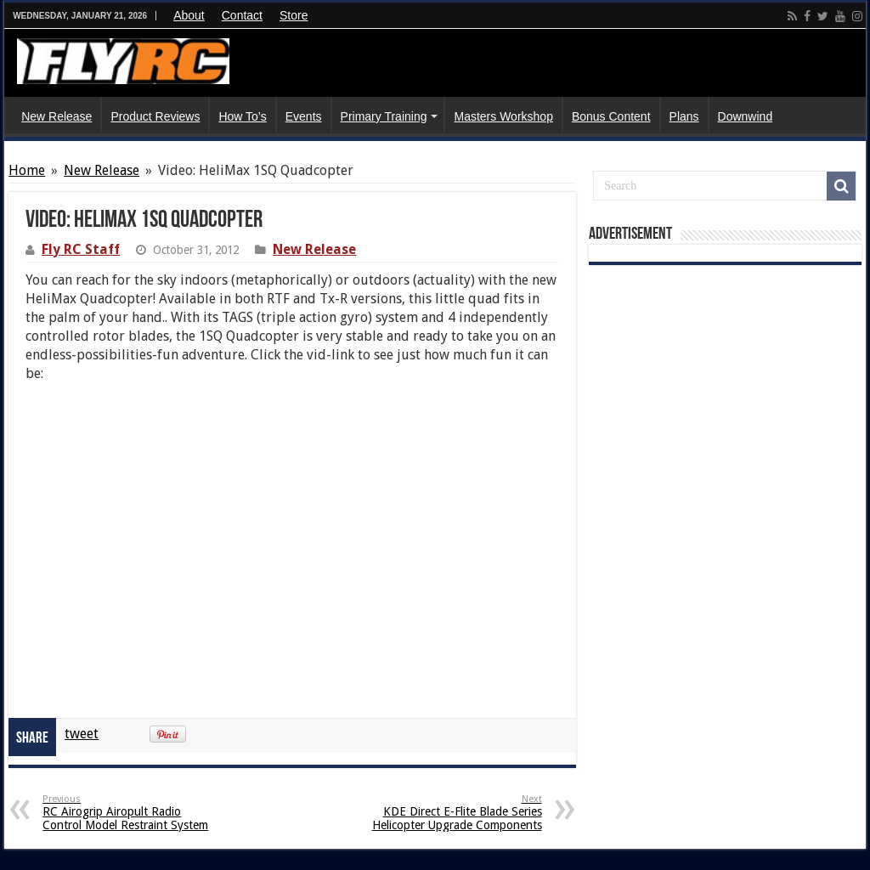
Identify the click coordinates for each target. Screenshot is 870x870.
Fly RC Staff (81, 249)
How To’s (242, 116)
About (189, 15)
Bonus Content (611, 116)
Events (303, 116)
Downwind (745, 116)
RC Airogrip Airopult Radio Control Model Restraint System (129, 813)
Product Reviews (155, 116)
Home (26, 170)
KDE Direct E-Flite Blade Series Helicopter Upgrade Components (455, 813)
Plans (684, 116)
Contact (242, 15)
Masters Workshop (503, 116)
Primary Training (384, 116)
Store (294, 15)
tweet (82, 734)
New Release (56, 116)
